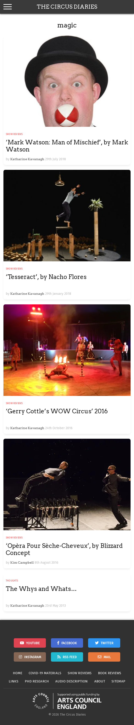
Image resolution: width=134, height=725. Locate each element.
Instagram (32, 657)
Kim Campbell (22, 562)
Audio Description (71, 681)
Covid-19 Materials (45, 673)
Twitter (107, 643)
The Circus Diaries (67, 6)
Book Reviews (109, 673)
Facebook (69, 643)
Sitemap (118, 681)
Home (17, 673)
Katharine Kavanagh (27, 159)
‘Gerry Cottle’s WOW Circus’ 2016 (57, 411)
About (99, 681)
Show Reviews (14, 134)
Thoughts (12, 580)
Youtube (33, 643)
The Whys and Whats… (41, 588)
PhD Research (37, 681)
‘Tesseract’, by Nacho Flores (46, 276)
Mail (107, 657)
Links (13, 681)
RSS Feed (70, 657)
